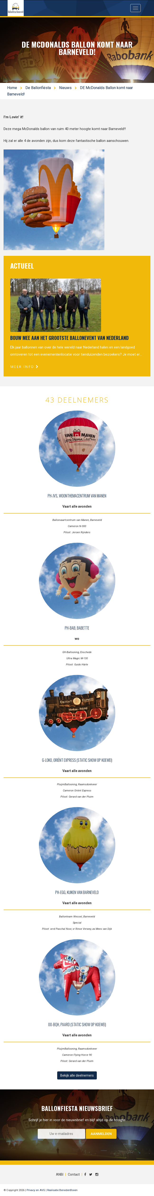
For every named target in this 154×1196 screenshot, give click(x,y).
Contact (74, 1174)
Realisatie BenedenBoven (62, 1190)
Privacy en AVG (36, 1190)
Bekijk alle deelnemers (77, 1075)
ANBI (59, 1174)
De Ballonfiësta (38, 88)
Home (12, 88)
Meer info (24, 366)
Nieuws (65, 88)
